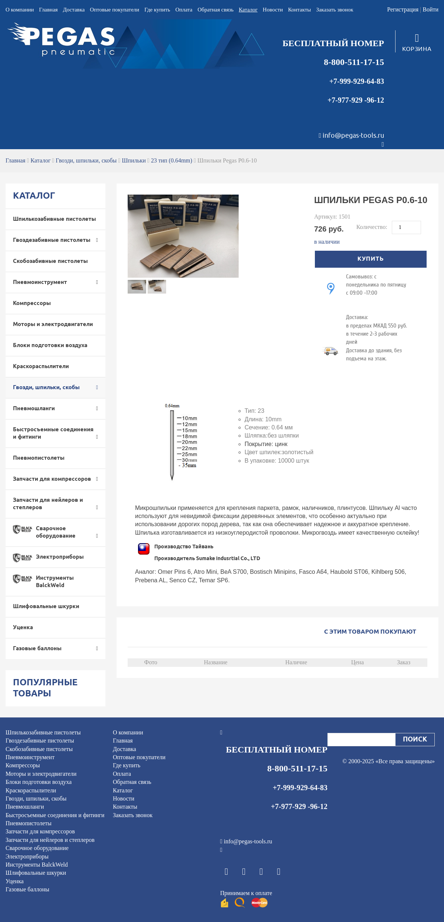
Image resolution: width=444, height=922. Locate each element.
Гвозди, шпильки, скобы (86, 160)
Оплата (183, 10)
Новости (273, 10)
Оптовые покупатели (114, 10)
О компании (20, 10)
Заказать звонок (334, 10)
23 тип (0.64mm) (171, 160)
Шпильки (134, 160)
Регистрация (402, 9)
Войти (430, 9)
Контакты (299, 10)
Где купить (157, 10)
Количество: (372, 227)
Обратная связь (215, 10)
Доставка (74, 10)
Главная (48, 10)
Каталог (248, 10)
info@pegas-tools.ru (353, 135)
